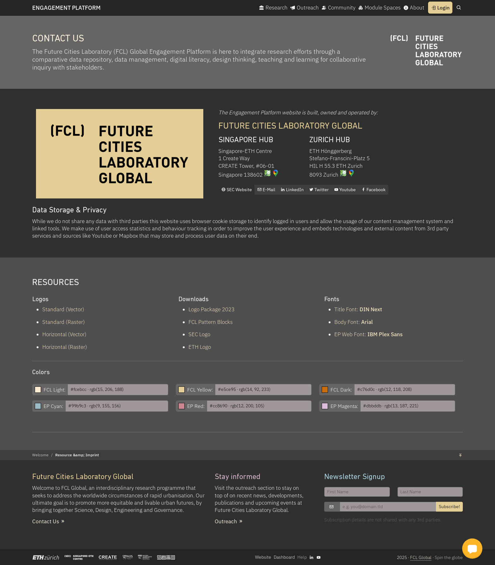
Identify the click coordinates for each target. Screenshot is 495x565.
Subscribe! (449, 506)
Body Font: (353, 322)
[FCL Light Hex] (118, 389)
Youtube (345, 189)
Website (263, 557)
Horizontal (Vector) (64, 334)
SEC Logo (199, 334)
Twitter (319, 189)
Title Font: (358, 309)
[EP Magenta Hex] (407, 406)
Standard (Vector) (63, 309)
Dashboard (284, 557)
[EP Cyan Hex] (116, 406)
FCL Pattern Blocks (210, 322)
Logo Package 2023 (211, 309)
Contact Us (49, 521)
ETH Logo (199, 346)
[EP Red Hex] (259, 406)
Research (273, 7)
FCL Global (421, 557)
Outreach (304, 7)
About (413, 7)
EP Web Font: (368, 334)
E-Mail (266, 189)
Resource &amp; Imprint (77, 455)
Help (302, 557)
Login (440, 7)
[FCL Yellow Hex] (263, 389)
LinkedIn (292, 189)
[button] (472, 548)
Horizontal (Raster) (64, 346)
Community (338, 7)
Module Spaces (379, 7)
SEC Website (236, 189)
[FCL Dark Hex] (404, 389)
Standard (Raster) (63, 322)
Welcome (40, 455)
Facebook (373, 189)
